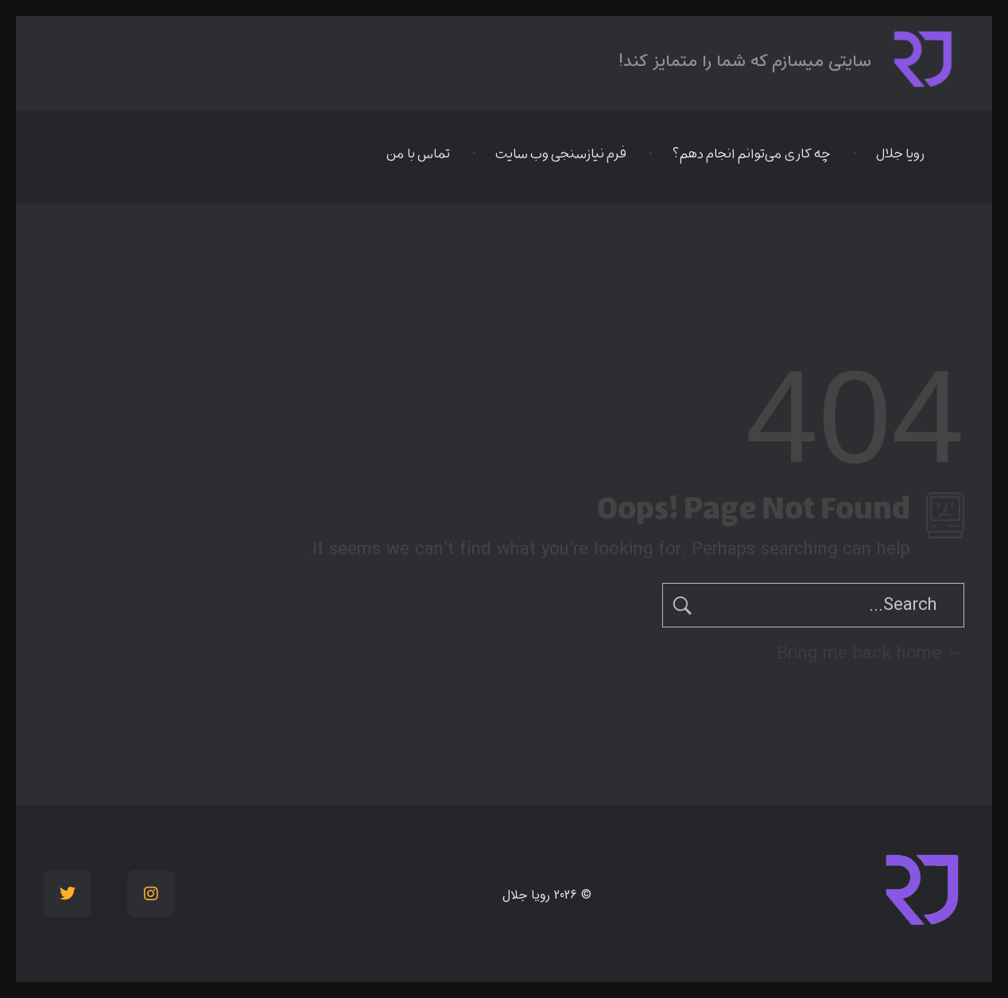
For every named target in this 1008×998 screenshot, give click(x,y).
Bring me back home (870, 653)
